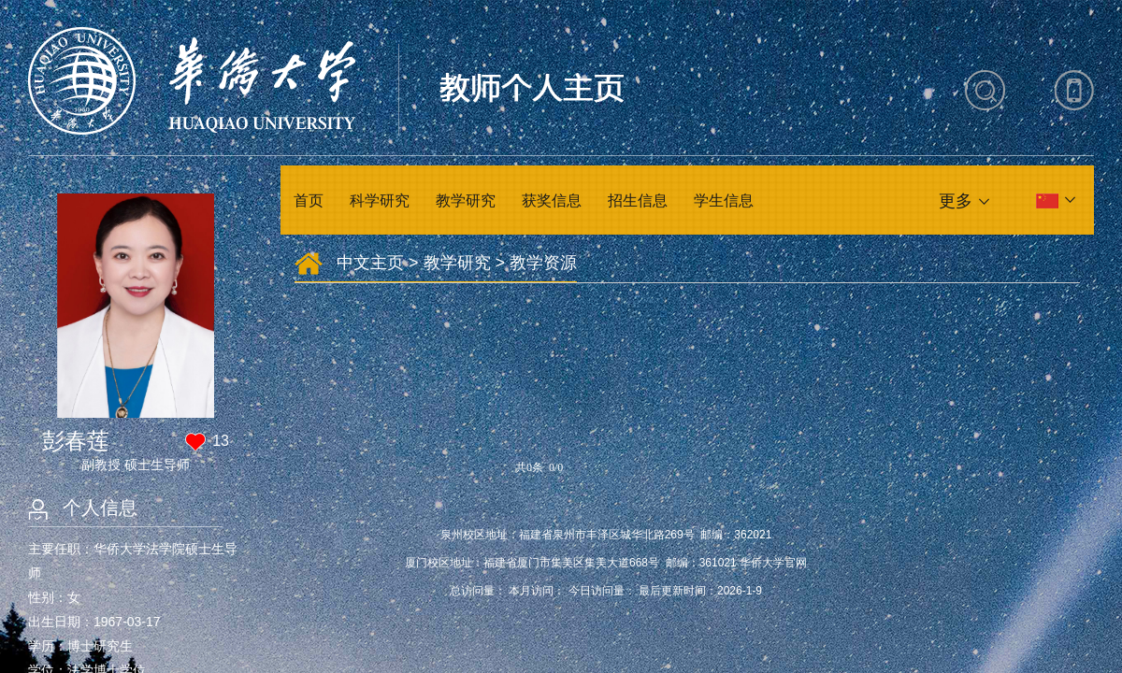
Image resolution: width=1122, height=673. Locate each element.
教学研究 (466, 200)
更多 (955, 201)
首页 (309, 200)
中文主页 (370, 262)
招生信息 (638, 200)
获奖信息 (552, 200)
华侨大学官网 (773, 562)
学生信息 (724, 200)
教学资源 (543, 262)
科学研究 (380, 200)
